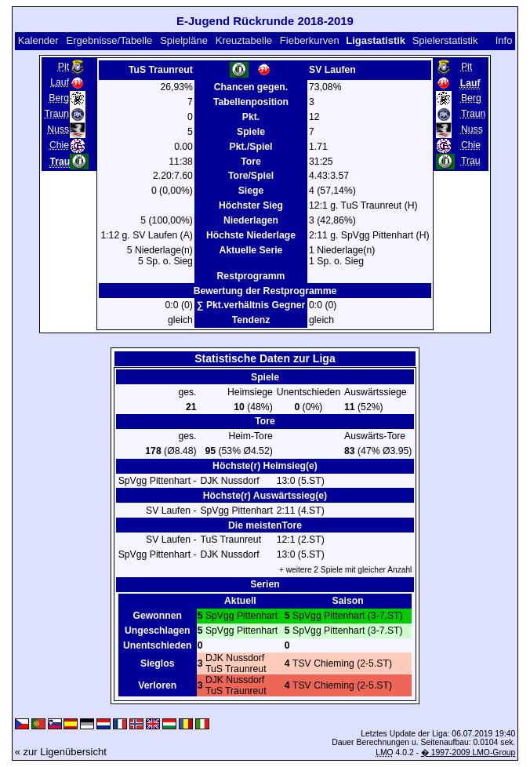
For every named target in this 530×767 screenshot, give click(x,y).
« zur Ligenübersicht (61, 752)
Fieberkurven (309, 40)
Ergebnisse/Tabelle (110, 40)
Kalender (38, 40)
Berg (59, 98)
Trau (471, 160)
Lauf (59, 82)
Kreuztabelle (244, 40)
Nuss (58, 129)
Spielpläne (184, 40)
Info (504, 40)
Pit (63, 66)
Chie (59, 145)
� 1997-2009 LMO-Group (468, 752)
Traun (57, 113)
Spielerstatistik (445, 40)
